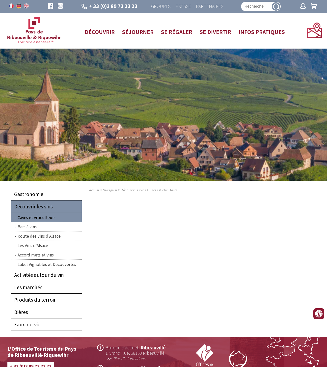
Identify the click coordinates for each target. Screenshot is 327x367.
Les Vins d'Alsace (33, 245)
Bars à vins (27, 226)
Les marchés (28, 287)
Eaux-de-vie (27, 324)
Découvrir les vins (33, 206)
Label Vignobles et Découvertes (47, 264)
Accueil (94, 190)
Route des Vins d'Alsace (39, 236)
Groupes (161, 6)
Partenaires (209, 6)
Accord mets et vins (36, 255)
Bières (21, 312)
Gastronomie (28, 194)
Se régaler (176, 31)
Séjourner (138, 31)
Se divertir (215, 31)
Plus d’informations (129, 358)
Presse (183, 6)
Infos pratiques (262, 31)
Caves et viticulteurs (36, 217)
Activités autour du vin (39, 274)
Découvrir (100, 31)
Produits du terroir (35, 299)
